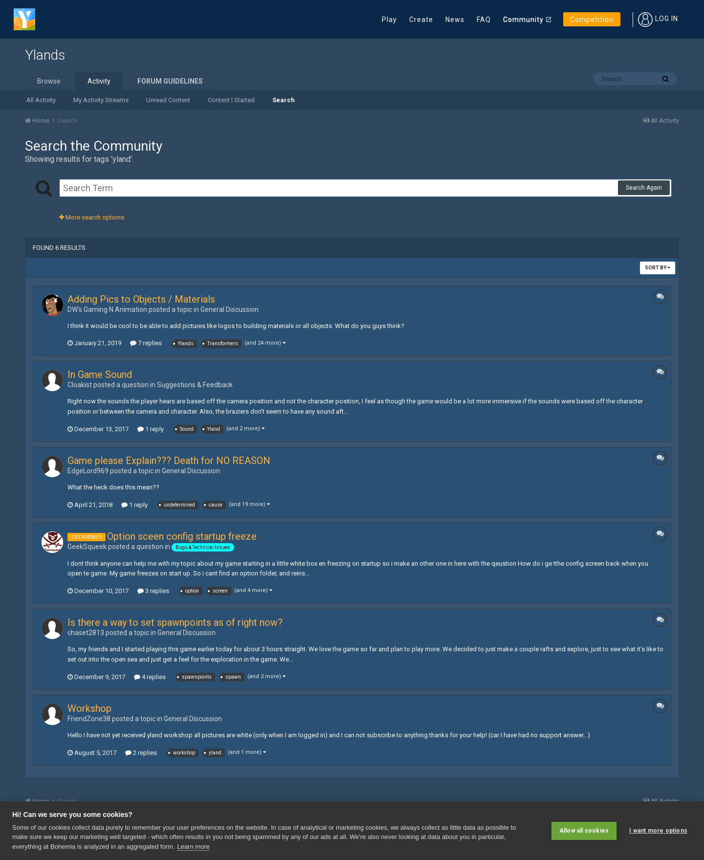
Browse (49, 81)
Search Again (644, 187)
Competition (592, 19)
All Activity (41, 100)
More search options (91, 217)
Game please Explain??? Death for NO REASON (168, 460)
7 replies (146, 343)
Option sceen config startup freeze (182, 536)
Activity (99, 81)
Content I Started (231, 100)
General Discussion (229, 309)
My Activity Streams (101, 100)
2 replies (141, 752)
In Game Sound (99, 374)
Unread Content (168, 100)
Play (389, 19)
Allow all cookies (584, 830)
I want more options (658, 830)
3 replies (153, 591)
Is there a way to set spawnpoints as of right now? (175, 622)
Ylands (45, 55)
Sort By (657, 267)
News (454, 19)
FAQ (484, 19)
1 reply (150, 429)
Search (283, 100)
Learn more (193, 846)
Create (421, 19)
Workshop (89, 708)
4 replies (150, 677)
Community (523, 19)
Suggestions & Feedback (195, 385)
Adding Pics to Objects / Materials (141, 299)
